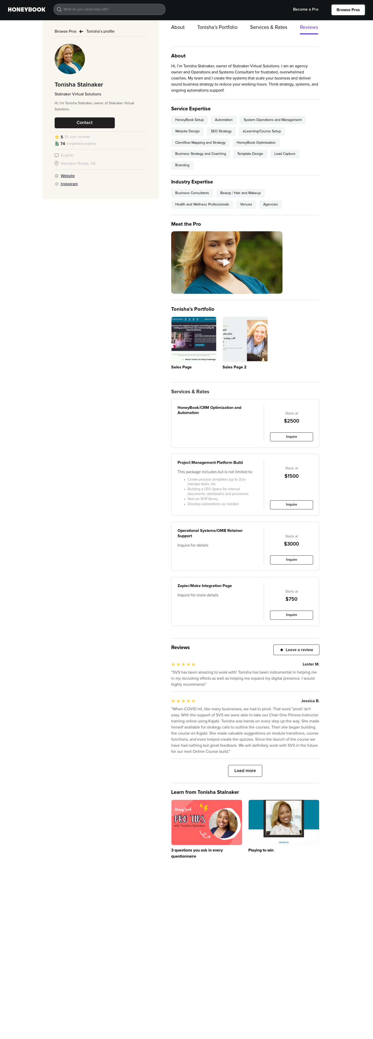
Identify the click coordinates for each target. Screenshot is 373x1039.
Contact (85, 122)
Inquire (291, 437)
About (178, 27)
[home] (27, 9)
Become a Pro (305, 9)
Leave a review (299, 650)
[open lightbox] (226, 262)
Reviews (309, 27)
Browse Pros (348, 10)
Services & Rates (268, 27)
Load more (245, 770)
